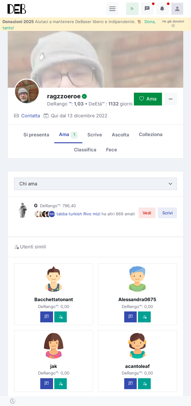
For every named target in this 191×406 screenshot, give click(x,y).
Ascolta (120, 135)
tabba (62, 213)
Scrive (94, 135)
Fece (111, 150)
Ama (148, 99)
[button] (132, 8)
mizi (97, 213)
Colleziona (151, 134)
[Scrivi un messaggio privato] (46, 316)
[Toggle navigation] (112, 8)
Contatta (30, 116)
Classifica (85, 150)
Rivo (88, 213)
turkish (76, 213)
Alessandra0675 (137, 299)
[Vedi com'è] (60, 316)
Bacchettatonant (53, 299)
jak (53, 366)
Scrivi (167, 212)
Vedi (147, 212)
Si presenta (36, 135)
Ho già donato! (173, 23)
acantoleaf (137, 366)
